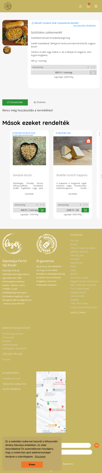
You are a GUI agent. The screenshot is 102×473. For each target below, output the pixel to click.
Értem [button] (32, 464)
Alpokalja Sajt (64, 132)
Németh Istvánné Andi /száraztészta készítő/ (56, 23)
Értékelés (91, 25)
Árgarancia (68, 463)
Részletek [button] (40, 456)
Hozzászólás (79, 25)
